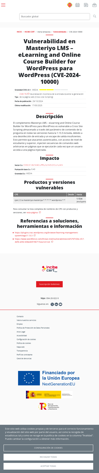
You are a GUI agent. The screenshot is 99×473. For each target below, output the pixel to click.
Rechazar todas (48, 457)
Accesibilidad (22, 335)
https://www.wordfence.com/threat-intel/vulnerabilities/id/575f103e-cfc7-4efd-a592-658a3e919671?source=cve (49, 240)
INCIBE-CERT (30, 32)
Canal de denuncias (24, 358)
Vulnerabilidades (59, 32)
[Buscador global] (54, 16)
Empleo (20, 324)
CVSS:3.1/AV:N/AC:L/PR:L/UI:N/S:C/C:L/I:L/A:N (43, 165)
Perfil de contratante (24, 355)
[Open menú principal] (3, 4)
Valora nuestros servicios (26, 320)
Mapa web (20, 347)
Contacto (20, 316)
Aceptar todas (48, 466)
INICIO (19, 32)
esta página (32, 212)
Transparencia (22, 351)
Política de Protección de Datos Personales (33, 328)
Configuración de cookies (26, 339)
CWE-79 (23, 94)
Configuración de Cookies (48, 448)
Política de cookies (24, 343)
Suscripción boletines (49, 284)
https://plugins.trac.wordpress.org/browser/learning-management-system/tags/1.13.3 (46, 234)
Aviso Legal (21, 332)
